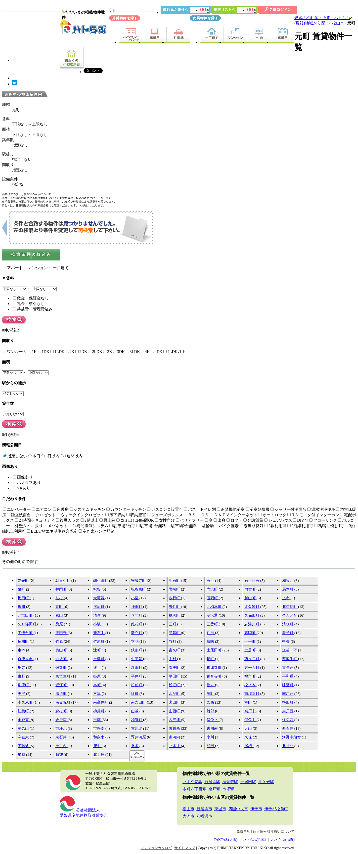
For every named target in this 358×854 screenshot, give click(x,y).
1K (32, 351)
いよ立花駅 (192, 781)
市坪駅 (228, 789)
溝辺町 (61, 693)
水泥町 (175, 693)
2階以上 (89, 520)
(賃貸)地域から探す (311, 23)
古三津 (175, 720)
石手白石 (252, 580)
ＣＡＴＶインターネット (234, 515)
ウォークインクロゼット (80, 515)
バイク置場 (227, 526)
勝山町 (250, 598)
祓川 (97, 667)
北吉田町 (26, 615)
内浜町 (213, 589)
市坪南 (99, 728)
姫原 (97, 676)
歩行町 (175, 598)
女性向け (165, 520)
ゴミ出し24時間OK (135, 520)
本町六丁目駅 (194, 789)
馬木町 (288, 589)
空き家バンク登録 (96, 531)
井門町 (61, 589)
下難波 (24, 746)
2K (70, 351)
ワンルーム (15, 351)
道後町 (61, 659)
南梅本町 (252, 693)
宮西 (211, 702)
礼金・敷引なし (29, 303)
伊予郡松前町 (276, 809)
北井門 (288, 746)
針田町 (137, 667)
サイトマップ (184, 848)
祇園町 (175, 615)
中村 (173, 659)
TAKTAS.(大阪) (226, 840)
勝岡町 (213, 598)
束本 (22, 650)
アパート (13, 268)
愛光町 (24, 580)
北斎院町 (290, 606)
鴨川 (22, 606)
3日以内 (50, 456)
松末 (211, 685)
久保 (248, 737)
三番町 (213, 624)
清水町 (288, 624)
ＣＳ (203, 515)
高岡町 (250, 633)
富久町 (175, 650)
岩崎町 (175, 589)
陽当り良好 (252, 526)
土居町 (250, 650)
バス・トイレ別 (200, 509)
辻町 (97, 650)
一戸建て (59, 268)
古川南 (213, 728)
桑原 (59, 624)
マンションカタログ (156, 848)
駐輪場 (206, 526)
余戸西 (288, 711)
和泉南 (99, 737)
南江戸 (288, 693)
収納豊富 (136, 515)
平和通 (288, 676)
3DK (119, 351)
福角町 (250, 676)
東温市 (220, 809)
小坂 (97, 624)
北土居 (99, 754)
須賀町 (175, 633)
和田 (211, 746)
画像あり (23, 477)
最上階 (107, 520)
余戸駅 (214, 789)
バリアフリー (190, 520)
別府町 (24, 685)
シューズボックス (165, 515)
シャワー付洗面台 (288, 509)
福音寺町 (215, 676)
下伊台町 (26, 633)
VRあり (21, 488)
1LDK (57, 351)
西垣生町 (290, 659)
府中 (97, 746)
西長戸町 (252, 659)
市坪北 (61, 728)
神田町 (137, 606)
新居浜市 (204, 809)
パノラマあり (27, 482)
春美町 (175, 667)
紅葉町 (24, 711)
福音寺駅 (230, 781)
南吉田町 (139, 702)
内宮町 (250, 589)
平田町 (175, 676)
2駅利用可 (275, 526)
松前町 (137, 685)
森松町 (61, 711)
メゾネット (56, 526)
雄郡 (211, 711)
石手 (211, 580)
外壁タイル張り (27, 526)
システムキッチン (87, 509)
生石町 (175, 580)
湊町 (211, 693)
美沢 (22, 693)
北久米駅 (266, 781)
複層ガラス (68, 520)
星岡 (22, 754)
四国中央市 (238, 809)
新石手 (99, 633)
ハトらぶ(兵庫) (254, 840)
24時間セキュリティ (35, 520)
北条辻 (175, 746)
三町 (173, 624)
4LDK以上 (174, 351)
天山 (248, 728)
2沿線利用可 (300, 526)
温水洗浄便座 (321, 509)
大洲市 (188, 816)
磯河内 (175, 737)
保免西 (288, 720)
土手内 (61, 746)
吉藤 (97, 720)
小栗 (135, 598)
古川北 (137, 728)
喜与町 (137, 615)
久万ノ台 (290, 615)
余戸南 (61, 720)
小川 (211, 737)
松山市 (338, 23)
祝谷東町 (139, 589)
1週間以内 (72, 456)
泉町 (22, 589)
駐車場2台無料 (182, 526)
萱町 (59, 606)
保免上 (213, 720)
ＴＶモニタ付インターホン (313, 515)
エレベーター (17, 509)
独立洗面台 (19, 515)
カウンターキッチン (126, 509)
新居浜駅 (212, 781)
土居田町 (215, 650)
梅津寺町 (215, 667)
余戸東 (24, 720)
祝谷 (97, 589)
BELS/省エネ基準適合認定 (52, 531)
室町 (248, 702)
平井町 (137, 676)
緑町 (135, 693)
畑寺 (22, 667)
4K (145, 351)
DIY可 (300, 520)
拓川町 (24, 641)
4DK (156, 351)
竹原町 (99, 641)
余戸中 (250, 711)
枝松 (59, 598)
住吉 (211, 633)
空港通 (213, 615)
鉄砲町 (137, 650)
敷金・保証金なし (31, 298)
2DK (81, 351)
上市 (286, 598)
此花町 (137, 624)
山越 (135, 711)
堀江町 (61, 685)
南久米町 (26, 702)
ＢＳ (190, 515)
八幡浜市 (204, 816)
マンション (36, 268)
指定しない (15, 456)
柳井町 (99, 711)
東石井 (61, 737)
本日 (34, 456)
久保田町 (252, 615)
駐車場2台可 (122, 526)
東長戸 (288, 667)
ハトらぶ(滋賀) (283, 840)
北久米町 (252, 606)
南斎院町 (63, 702)
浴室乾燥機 (257, 509)
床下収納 (115, 515)
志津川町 (252, 624)
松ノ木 (250, 685)
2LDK (95, 351)
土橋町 (99, 659)
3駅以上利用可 (329, 526)
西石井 (288, 728)
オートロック (272, 515)
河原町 (99, 606)
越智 (59, 754)
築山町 (61, 650)
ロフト (234, 520)
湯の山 (24, 728)
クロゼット (44, 515)
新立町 (137, 633)
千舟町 (250, 641)
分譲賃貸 (253, 520)
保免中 (250, 720)
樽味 (211, 641)
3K (107, 351)
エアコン (42, 509)
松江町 (175, 685)
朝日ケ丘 (63, 580)
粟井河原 (139, 737)
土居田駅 (248, 781)
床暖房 (61, 509)
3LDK (133, 351)
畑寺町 (61, 667)
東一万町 (252, 667)
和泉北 (288, 580)
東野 (22, 676)
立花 (135, 641)
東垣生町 (63, 676)
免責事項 (243, 831)
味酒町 (288, 685)
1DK (43, 351)
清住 (97, 615)
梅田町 (24, 598)
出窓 (219, 520)
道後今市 (26, 659)
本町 (97, 685)
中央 (286, 641)
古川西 (175, 728)
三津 (97, 693)
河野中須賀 (292, 737)
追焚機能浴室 (231, 509)
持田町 (288, 702)
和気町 (137, 720)
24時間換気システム (88, 526)
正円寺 (61, 633)
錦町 (211, 659)
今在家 (24, 737)
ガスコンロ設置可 (165, 509)
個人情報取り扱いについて (274, 831)
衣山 (59, 615)
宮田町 (175, 702)
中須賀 (137, 659)
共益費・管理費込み (33, 309)
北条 (135, 746)
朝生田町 (101, 580)
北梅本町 (215, 606)
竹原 (59, 641)
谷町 (173, 641)
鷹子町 (288, 633)
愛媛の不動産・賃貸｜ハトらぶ (322, 18)
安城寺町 (139, 580)
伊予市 (256, 809)
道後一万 (290, 650)
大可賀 (99, 598)
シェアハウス (278, 520)
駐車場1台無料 (151, 526)
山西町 (175, 711)
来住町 (175, 606)
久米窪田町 (27, 624)
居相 (248, 746)
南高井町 (101, 702)
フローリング (323, 520)
